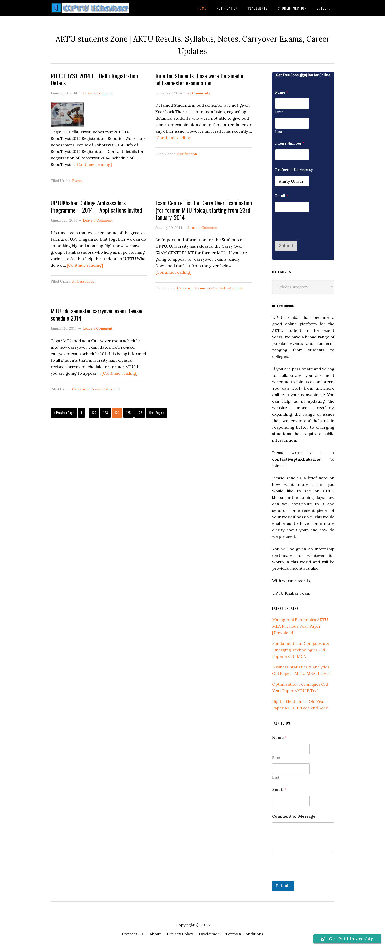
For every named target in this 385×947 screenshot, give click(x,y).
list (222, 288)
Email (281, 196)
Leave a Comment (98, 93)
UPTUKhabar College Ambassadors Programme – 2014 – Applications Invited (96, 206)
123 (105, 412)
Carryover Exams (191, 288)
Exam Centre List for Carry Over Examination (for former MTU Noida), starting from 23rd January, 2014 (203, 210)
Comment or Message (293, 816)
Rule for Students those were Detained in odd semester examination (200, 79)
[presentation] (313, 237)
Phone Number (289, 143)
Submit (286, 245)
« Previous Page (64, 412)
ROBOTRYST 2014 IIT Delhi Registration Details (94, 79)
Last (278, 132)
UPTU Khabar (90, 8)
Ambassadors (83, 281)
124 (117, 412)
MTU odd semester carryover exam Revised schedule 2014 (97, 314)
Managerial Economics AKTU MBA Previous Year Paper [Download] (300, 626)
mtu (230, 288)
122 (94, 412)
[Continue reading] (94, 164)
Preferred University (294, 170)
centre (212, 288)
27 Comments (199, 93)
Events (77, 180)
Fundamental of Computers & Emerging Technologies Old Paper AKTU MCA (300, 650)
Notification (187, 154)
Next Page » (156, 412)
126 (139, 412)
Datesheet (111, 389)
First (279, 112)
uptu (239, 288)
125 (128, 412)
